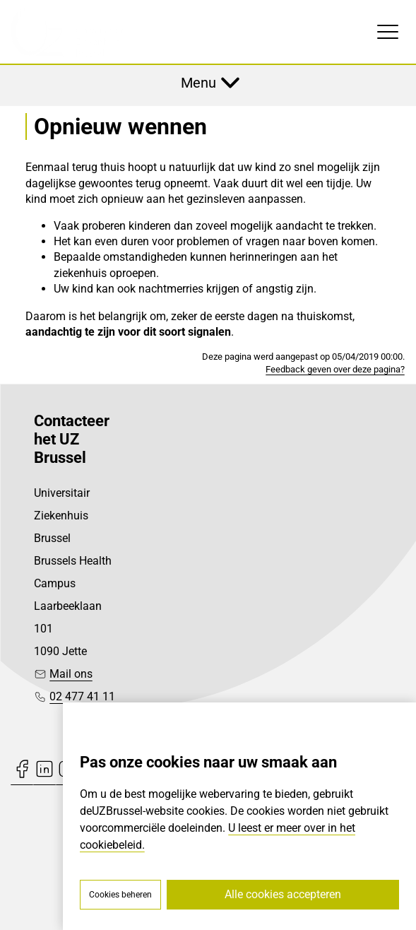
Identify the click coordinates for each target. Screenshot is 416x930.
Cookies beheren (120, 895)
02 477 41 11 (82, 696)
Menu (198, 82)
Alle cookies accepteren (283, 894)
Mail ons (71, 674)
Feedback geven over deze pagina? (335, 369)
